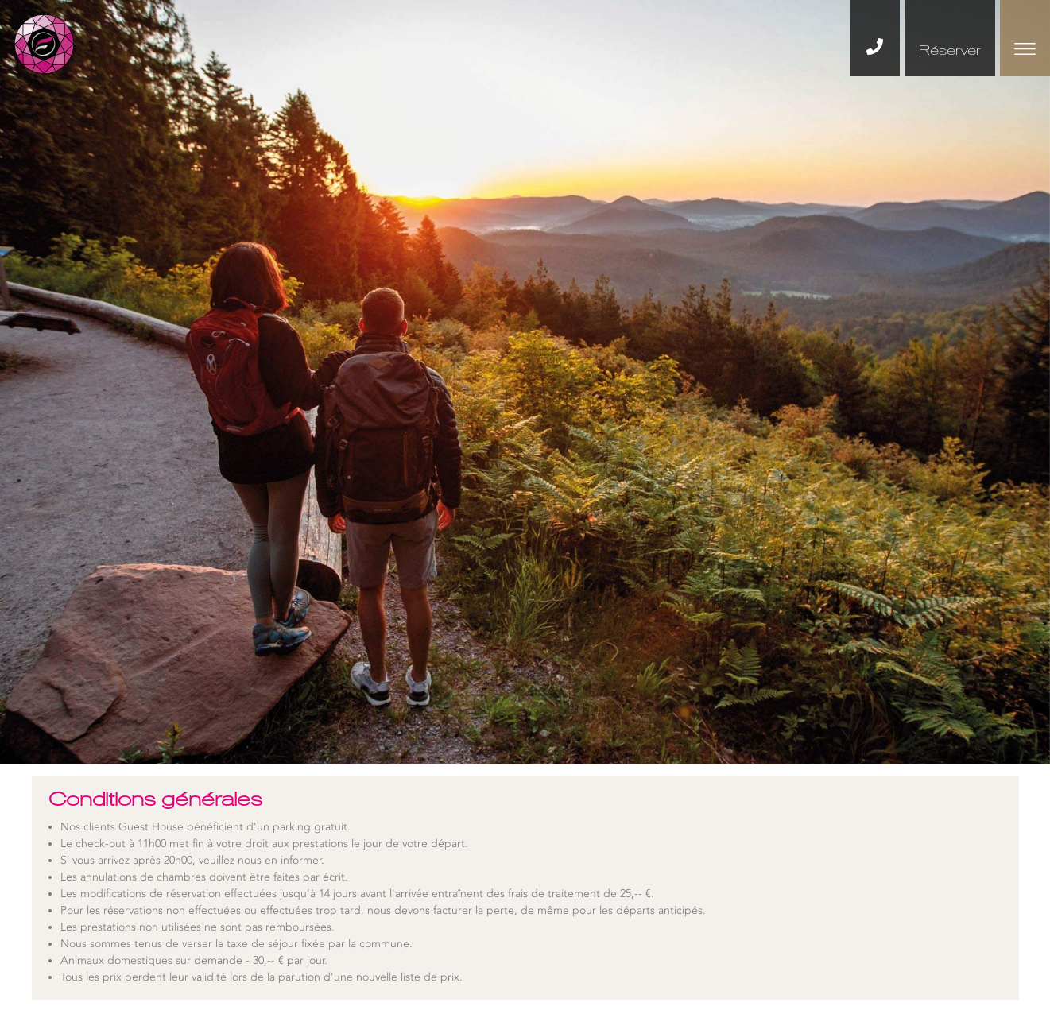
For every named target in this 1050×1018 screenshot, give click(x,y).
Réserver (950, 50)
